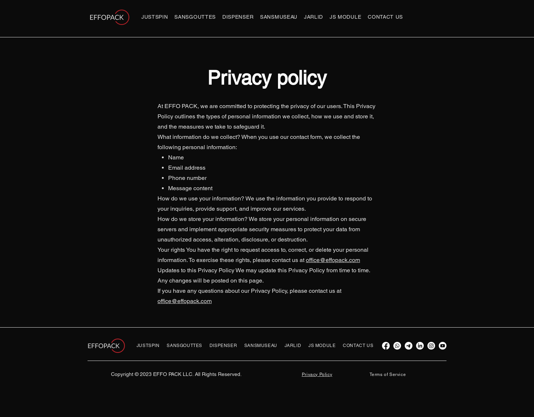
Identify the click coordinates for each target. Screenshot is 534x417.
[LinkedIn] (420, 346)
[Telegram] (408, 346)
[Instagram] (431, 346)
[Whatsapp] (397, 346)
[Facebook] (386, 346)
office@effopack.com (333, 260)
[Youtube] (442, 346)
